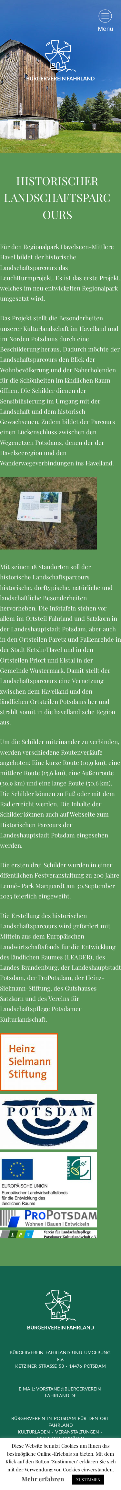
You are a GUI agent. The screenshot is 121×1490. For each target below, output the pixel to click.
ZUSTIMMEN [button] (88, 1479)
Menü (105, 28)
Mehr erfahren (43, 1479)
